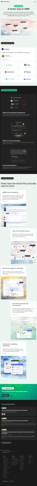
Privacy (30, 462)
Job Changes (6, 458)
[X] (9, 481)
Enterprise (5, 476)
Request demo (5, 395)
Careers (30, 457)
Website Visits (6, 459)
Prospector (5, 468)
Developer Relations (15, 463)
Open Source (14, 464)
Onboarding (22, 464)
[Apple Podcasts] (13, 481)
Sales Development (15, 459)
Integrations (5, 477)
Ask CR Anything (6, 472)
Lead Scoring (6, 466)
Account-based (14, 462)
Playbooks (22, 458)
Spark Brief (5, 471)
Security (30, 461)
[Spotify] (11, 481)
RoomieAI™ (5, 469)
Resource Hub (22, 457)
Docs (21, 466)
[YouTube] (5, 481)
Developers (22, 467)
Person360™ (5, 463)
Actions (4, 473)
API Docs (21, 468)
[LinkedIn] (3, 481)
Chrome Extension (7, 467)
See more (4, 201)
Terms (30, 463)
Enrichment (6, 464)
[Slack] (7, 481)
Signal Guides (22, 459)
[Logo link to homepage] (18, 450)
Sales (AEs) (13, 457)
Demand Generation (15, 458)
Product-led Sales (7, 462)
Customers (22, 462)
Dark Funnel (6, 461)
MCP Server (5, 474)
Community (22, 463)
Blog (21, 461)
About (30, 459)
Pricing (21, 469)
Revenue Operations (15, 461)
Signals (4, 457)
